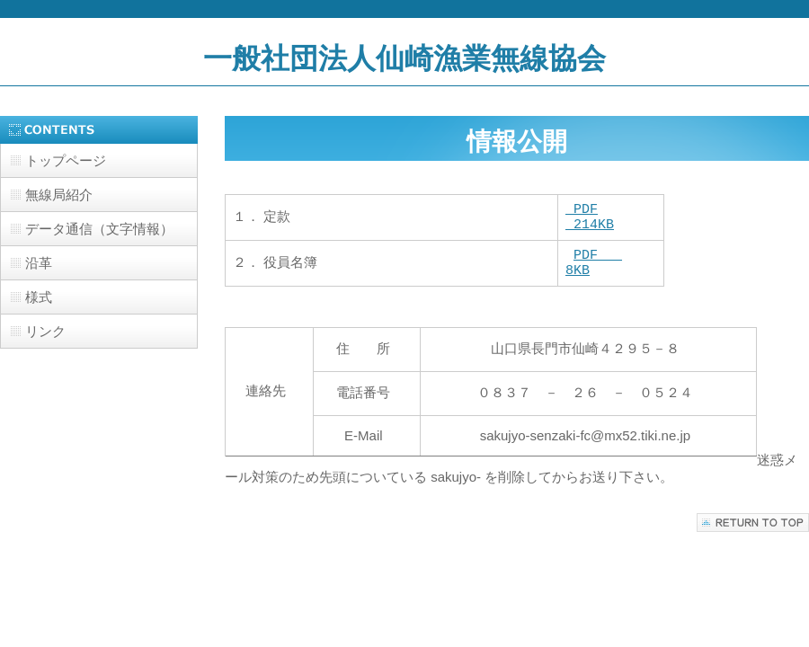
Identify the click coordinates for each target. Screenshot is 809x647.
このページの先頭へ (753, 533)
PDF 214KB (589, 220)
